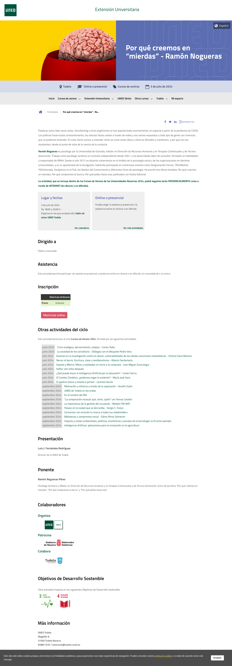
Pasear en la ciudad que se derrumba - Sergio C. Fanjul (93, 408)
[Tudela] (65, 87)
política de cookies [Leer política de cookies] (163, 658)
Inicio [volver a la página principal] (41, 112)
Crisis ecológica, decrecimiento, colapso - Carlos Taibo (86, 347)
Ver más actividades (133, 228)
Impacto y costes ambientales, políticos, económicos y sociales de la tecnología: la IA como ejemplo (117, 421)
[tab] (116, 10)
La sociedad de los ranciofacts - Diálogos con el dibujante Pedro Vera (94, 352)
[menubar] (116, 99)
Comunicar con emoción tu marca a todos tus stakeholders (96, 412)
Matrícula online (54, 315)
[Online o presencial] (92, 87)
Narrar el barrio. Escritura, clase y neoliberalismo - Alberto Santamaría (94, 360)
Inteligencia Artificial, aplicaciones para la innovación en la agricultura (101, 425)
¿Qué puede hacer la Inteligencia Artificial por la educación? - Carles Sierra (96, 373)
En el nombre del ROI (75, 395)
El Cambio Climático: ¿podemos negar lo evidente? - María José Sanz (93, 378)
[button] (165, 121)
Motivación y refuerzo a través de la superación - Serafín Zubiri (98, 386)
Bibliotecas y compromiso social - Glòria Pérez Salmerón (94, 417)
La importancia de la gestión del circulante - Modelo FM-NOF (97, 404)
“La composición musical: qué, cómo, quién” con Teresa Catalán (98, 399)
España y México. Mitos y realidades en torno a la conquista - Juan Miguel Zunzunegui (102, 365)
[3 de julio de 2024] (159, 87)
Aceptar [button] (217, 660)
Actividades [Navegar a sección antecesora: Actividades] (52, 112)
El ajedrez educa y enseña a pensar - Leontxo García (84, 382)
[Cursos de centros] (126, 87)
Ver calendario (82, 228)
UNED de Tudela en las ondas (80, 391)
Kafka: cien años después (70, 369)
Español (223, 26)
